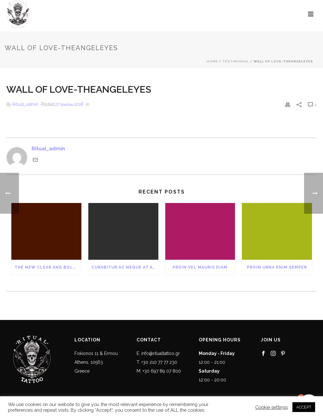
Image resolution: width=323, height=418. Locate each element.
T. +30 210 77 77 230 (157, 362)
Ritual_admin (25, 104)
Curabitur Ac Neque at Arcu (124, 267)
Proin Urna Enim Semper (277, 267)
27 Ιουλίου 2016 (69, 104)
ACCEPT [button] (303, 407)
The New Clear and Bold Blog (48, 267)
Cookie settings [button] (271, 407)
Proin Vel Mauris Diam (200, 267)
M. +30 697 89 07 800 (159, 371)
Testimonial (235, 61)
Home (212, 61)
